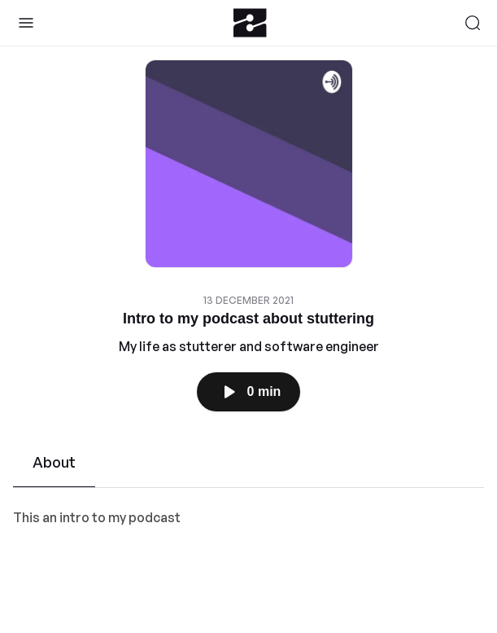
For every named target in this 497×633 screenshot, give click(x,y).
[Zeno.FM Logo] (250, 22)
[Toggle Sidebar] (26, 23)
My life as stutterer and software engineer (249, 346)
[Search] (472, 22)
